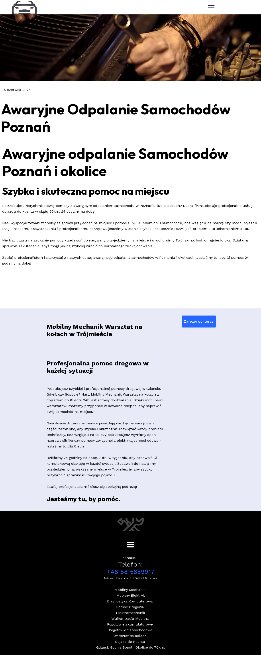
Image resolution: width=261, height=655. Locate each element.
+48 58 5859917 (130, 571)
